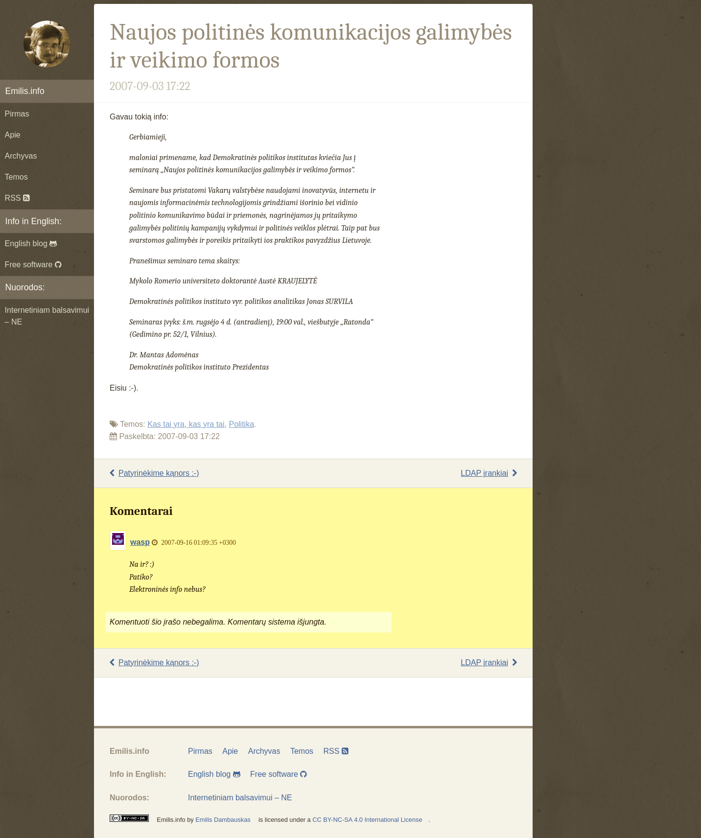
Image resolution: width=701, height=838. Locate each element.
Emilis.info (25, 91)
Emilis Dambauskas (222, 819)
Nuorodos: (25, 287)
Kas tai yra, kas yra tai (185, 424)
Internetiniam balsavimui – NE (47, 316)
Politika (241, 424)
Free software (33, 264)
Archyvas (21, 156)
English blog (31, 243)
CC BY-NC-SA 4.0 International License (367, 819)
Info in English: (33, 221)
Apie (13, 135)
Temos (16, 177)
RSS (17, 198)
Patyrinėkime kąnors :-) (154, 473)
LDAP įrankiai (489, 473)
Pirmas (17, 114)
